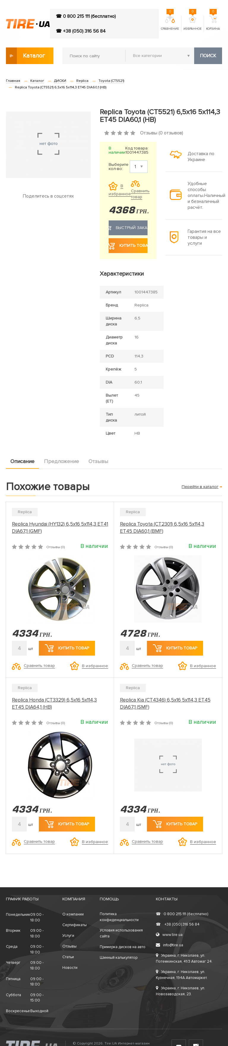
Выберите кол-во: (119, 167)
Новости (69, 967)
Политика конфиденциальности (119, 917)
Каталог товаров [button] (26, 55)
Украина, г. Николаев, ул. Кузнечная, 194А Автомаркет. (182, 974)
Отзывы (98, 461)
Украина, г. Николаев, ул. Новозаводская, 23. (180, 991)
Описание (22, 461)
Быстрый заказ (128, 227)
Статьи (68, 957)
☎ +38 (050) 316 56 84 (81, 31)
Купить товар (128, 245)
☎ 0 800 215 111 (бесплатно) (86, 16)
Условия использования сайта (121, 933)
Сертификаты (74, 925)
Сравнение (170, 23)
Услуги (68, 935)
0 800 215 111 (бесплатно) (182, 914)
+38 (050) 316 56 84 (178, 924)
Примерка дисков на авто (122, 947)
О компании (73, 914)
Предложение (61, 461)
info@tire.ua (169, 945)
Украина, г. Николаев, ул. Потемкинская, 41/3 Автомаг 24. (184, 958)
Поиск (208, 56)
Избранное (192, 23)
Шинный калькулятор (118, 957)
